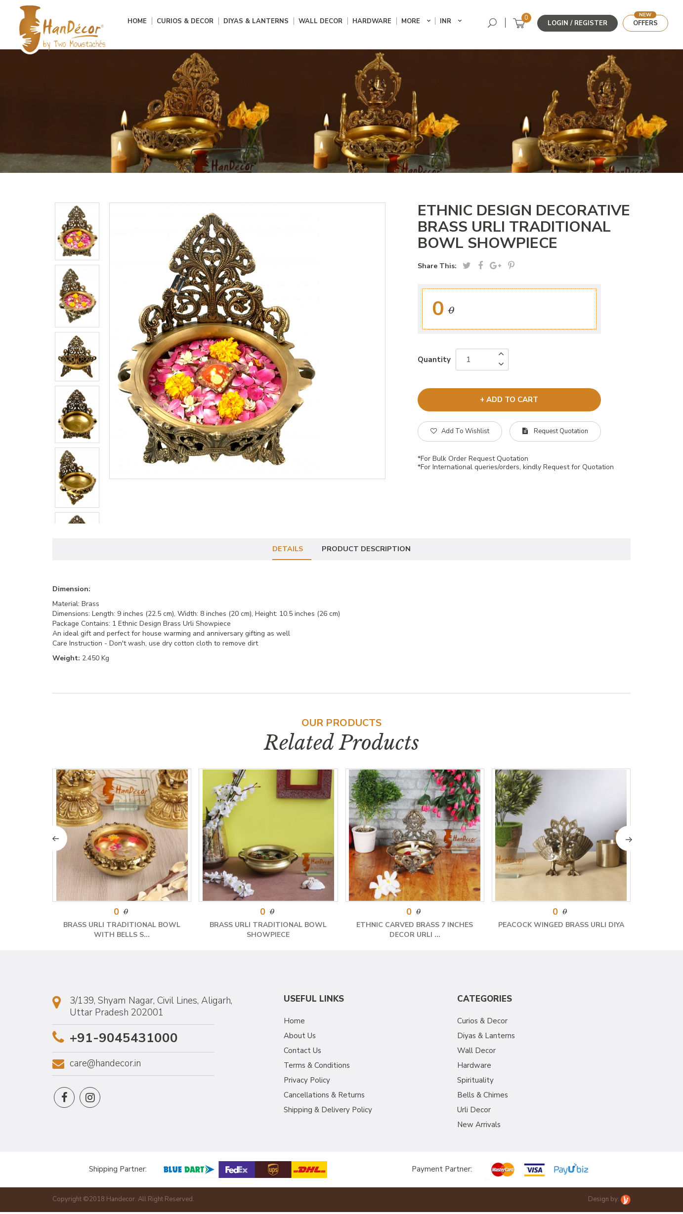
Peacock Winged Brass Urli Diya (561, 926)
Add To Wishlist (459, 430)
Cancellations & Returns (324, 1097)
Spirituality (475, 1082)
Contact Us (302, 1052)
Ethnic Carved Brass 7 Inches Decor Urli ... (414, 931)
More (414, 23)
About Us (300, 1038)
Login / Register (577, 23)
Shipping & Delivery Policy (328, 1112)
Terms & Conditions (317, 1067)
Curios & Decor (188, 23)
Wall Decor (324, 23)
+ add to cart (509, 399)
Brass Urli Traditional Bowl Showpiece (268, 931)
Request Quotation (555, 430)
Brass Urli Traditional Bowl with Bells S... (121, 931)
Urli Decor (474, 1112)
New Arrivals (479, 1127)
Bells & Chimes (482, 1097)
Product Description (368, 549)
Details (286, 549)
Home (140, 23)
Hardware (375, 23)
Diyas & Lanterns (259, 23)
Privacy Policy (307, 1082)
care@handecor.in (105, 1065)
